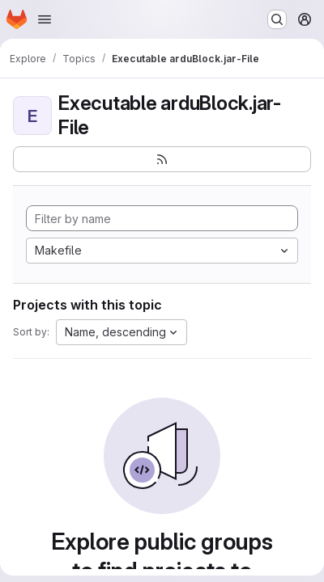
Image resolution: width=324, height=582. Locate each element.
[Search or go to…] (277, 19)
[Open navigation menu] (45, 19)
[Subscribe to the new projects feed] (162, 159)
